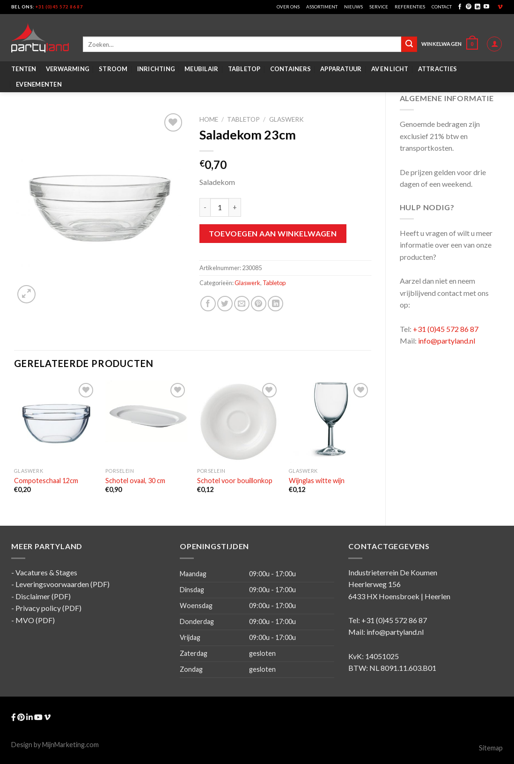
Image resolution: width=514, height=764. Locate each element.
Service (378, 6)
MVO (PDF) (35, 620)
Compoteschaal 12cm (46, 481)
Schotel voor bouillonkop (234, 481)
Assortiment (322, 6)
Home (208, 119)
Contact (442, 6)
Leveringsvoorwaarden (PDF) (62, 584)
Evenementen (39, 84)
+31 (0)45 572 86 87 (59, 6)
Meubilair (201, 69)
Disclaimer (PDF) (43, 596)
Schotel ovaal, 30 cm (135, 481)
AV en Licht (390, 69)
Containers (290, 69)
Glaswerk (286, 119)
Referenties (410, 6)
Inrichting (156, 69)
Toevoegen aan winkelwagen (273, 233)
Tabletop (244, 69)
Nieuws (353, 6)
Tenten (24, 69)
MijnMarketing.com (70, 745)
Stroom (113, 69)
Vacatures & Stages (46, 572)
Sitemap (491, 748)
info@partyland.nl (446, 340)
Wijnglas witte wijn (317, 481)
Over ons (288, 6)
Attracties (437, 69)
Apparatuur (341, 69)
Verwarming (68, 69)
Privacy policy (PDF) (48, 607)
